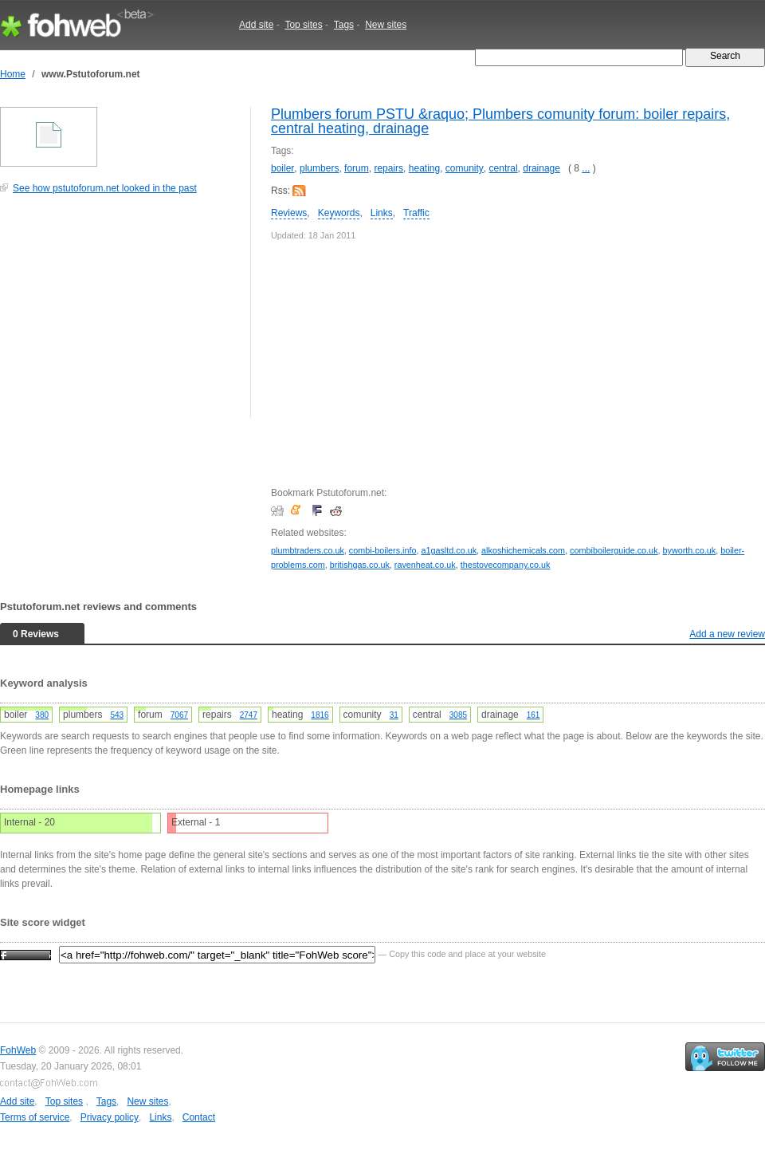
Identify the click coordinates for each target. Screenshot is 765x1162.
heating (424, 168)
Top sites (303, 24)
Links (382, 213)
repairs (388, 168)
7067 (179, 715)
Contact (198, 1117)
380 (42, 715)
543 (117, 715)
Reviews (289, 213)
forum (356, 168)
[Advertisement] (119, 314)
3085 (458, 715)
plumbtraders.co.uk (307, 550)
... (586, 168)
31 (394, 715)
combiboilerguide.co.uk (613, 550)
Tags (344, 24)
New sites (385, 24)
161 (533, 715)
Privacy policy (109, 1117)
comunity (464, 168)
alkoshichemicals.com (523, 550)
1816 (319, 715)
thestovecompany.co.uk (506, 564)
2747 (248, 715)
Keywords (339, 213)
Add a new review (727, 634)
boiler (282, 168)
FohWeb (18, 1050)
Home (13, 74)
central (503, 168)
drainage (541, 168)
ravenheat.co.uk (425, 564)
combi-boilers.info (383, 550)
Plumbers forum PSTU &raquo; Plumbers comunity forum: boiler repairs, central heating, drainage (500, 121)
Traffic (416, 213)
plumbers (319, 168)
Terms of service (34, 1117)
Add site (256, 24)
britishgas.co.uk (360, 564)
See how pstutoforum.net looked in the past (105, 188)
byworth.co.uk (689, 550)
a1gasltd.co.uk (449, 550)
